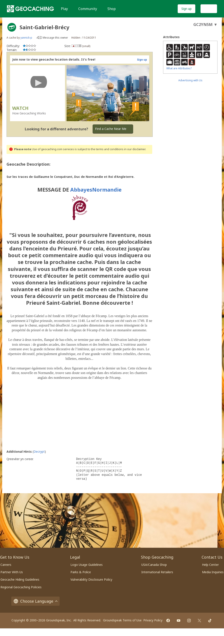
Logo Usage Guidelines (86, 565)
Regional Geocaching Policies (21, 587)
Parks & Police (80, 572)
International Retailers (157, 572)
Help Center (210, 565)
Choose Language (35, 601)
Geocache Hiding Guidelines (19, 579)
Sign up (186, 9)
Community (87, 8)
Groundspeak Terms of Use (122, 620)
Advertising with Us (190, 80)
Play (64, 8)
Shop (111, 8)
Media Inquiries (213, 572)
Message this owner (55, 37)
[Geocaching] (30, 8)
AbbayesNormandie (96, 189)
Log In (208, 9)
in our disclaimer (134, 149)
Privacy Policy (152, 620)
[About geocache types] (12, 27)
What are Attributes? (179, 68)
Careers (5, 565)
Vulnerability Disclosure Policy (91, 579)
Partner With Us (11, 572)
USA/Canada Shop (154, 565)
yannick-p (26, 37)
